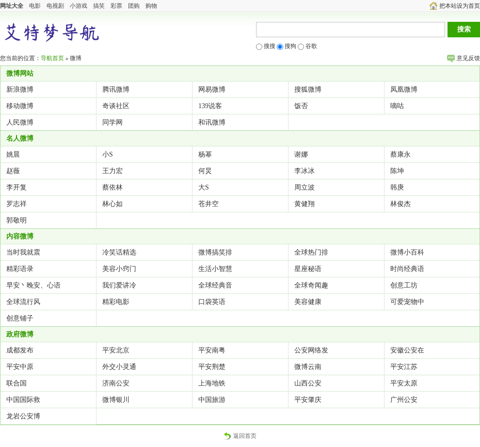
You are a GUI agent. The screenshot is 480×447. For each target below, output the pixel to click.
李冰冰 (304, 171)
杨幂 (205, 154)
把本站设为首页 (455, 5)
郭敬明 (16, 220)
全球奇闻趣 (311, 285)
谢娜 (301, 154)
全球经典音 (215, 285)
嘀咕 (397, 106)
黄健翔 (304, 204)
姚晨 (13, 154)
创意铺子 (19, 318)
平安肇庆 (307, 399)
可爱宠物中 (407, 301)
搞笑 (99, 5)
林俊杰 (400, 204)
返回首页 (240, 436)
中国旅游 (211, 399)
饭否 (301, 106)
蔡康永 (400, 154)
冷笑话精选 (119, 252)
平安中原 (19, 366)
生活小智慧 (215, 268)
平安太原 (403, 383)
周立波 (304, 187)
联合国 (16, 383)
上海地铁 (211, 383)
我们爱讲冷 (119, 285)
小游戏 (78, 5)
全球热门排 (311, 252)
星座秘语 (307, 268)
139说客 (210, 106)
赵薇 (13, 171)
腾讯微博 (115, 89)
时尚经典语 (407, 268)
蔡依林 (112, 187)
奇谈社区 (115, 106)
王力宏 (112, 171)
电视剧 (55, 5)
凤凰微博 (403, 89)
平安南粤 (211, 350)
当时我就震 (23, 252)
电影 (35, 5)
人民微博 (19, 122)
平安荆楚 (211, 366)
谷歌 (307, 46)
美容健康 (307, 301)
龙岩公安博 (23, 416)
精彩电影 (115, 301)
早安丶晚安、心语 (33, 285)
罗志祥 (16, 204)
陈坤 (397, 171)
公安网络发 (311, 350)
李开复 (16, 187)
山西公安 (307, 383)
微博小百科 (407, 252)
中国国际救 (23, 399)
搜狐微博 (307, 89)
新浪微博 (19, 89)
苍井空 (208, 204)
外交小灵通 (119, 366)
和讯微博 (211, 122)
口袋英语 (211, 301)
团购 (134, 5)
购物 (151, 5)
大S (203, 187)
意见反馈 (463, 58)
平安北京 (115, 350)
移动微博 (19, 106)
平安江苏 (403, 366)
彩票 (116, 5)
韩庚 (397, 187)
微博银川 (115, 399)
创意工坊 (403, 285)
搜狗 (286, 46)
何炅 (205, 171)
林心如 (112, 204)
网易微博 (211, 89)
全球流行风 (23, 301)
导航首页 (52, 58)
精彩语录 (19, 268)
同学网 (112, 122)
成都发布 (19, 350)
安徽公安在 (407, 350)
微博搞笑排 (215, 252)
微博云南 (307, 366)
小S (107, 154)
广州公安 (403, 399)
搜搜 (265, 46)
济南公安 (115, 383)
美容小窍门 (119, 268)
